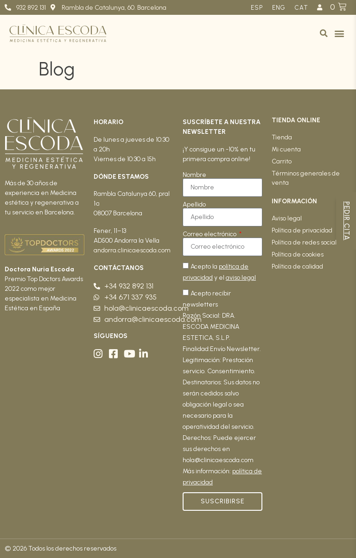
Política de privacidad (302, 230)
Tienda (282, 137)
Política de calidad (297, 266)
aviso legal (241, 278)
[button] (323, 33)
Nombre (194, 175)
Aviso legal (287, 218)
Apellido (194, 204)
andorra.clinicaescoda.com (132, 250)
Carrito (282, 161)
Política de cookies (298, 254)
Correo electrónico (210, 234)
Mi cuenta (286, 149)
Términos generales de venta (306, 178)
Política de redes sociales (307, 242)
